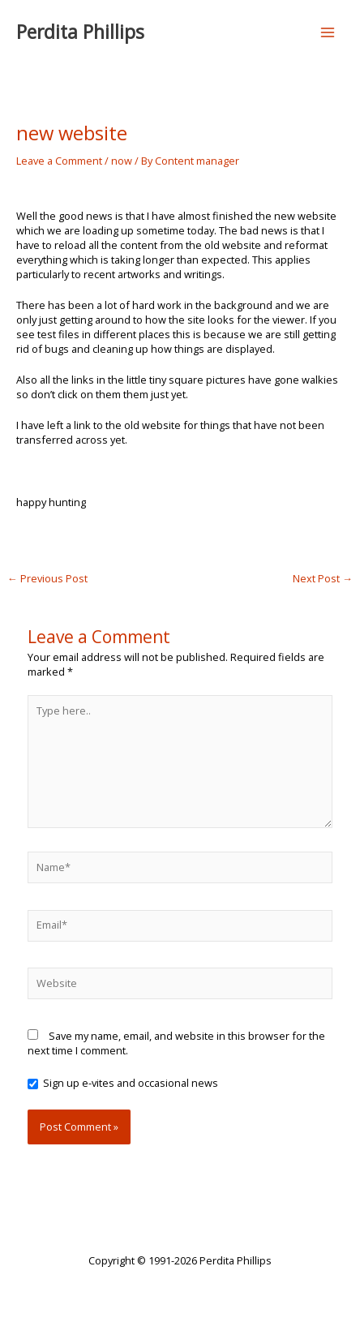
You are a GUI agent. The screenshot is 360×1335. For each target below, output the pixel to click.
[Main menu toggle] (328, 32)
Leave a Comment (59, 160)
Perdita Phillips (80, 32)
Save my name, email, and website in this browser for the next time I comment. (176, 1043)
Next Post (323, 578)
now (121, 160)
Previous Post (47, 578)
